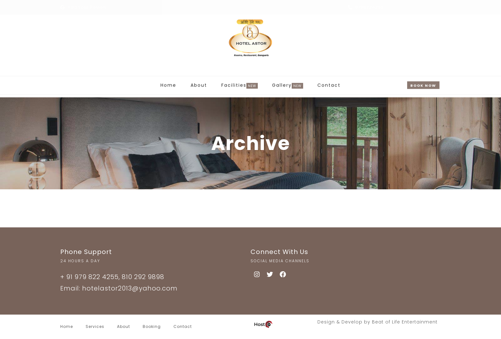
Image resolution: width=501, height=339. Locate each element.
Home (168, 83)
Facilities (233, 83)
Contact (329, 83)
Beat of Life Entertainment (405, 322)
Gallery (282, 83)
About (199, 83)
